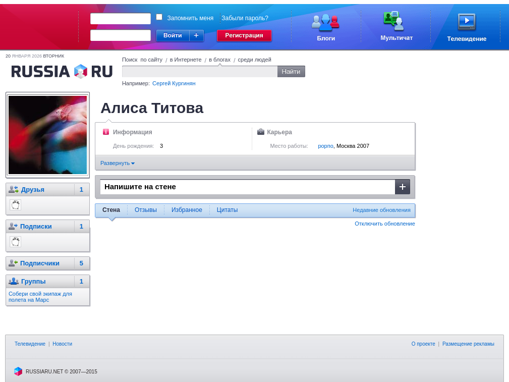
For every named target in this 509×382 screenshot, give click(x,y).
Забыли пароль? (244, 18)
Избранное (187, 209)
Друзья (32, 189)
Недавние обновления (382, 210)
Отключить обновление (385, 224)
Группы (33, 281)
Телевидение (30, 344)
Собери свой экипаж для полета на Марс (40, 297)
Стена (111, 209)
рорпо (325, 146)
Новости (62, 344)
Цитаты (227, 209)
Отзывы (146, 209)
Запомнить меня (190, 18)
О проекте (423, 344)
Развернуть (117, 163)
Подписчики (40, 263)
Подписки (36, 226)
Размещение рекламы (468, 344)
